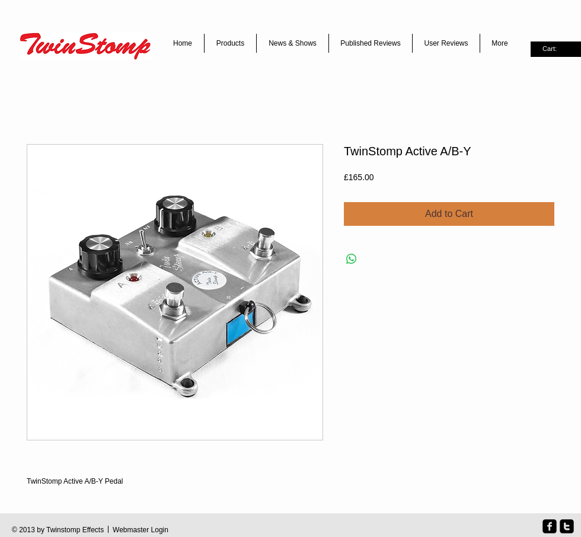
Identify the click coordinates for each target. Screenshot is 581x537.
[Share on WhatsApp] (351, 259)
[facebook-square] (549, 526)
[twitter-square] (567, 526)
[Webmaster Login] (140, 530)
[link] (555, 49)
